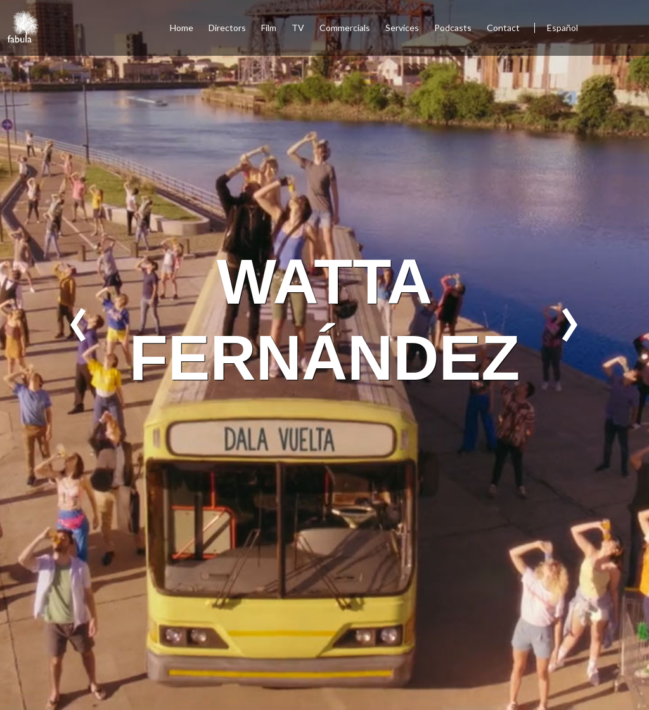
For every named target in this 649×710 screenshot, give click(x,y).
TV (298, 27)
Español (562, 27)
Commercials (344, 27)
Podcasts (453, 27)
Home (181, 27)
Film (268, 27)
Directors (227, 27)
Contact (504, 27)
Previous (78, 325)
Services (402, 27)
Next (570, 325)
